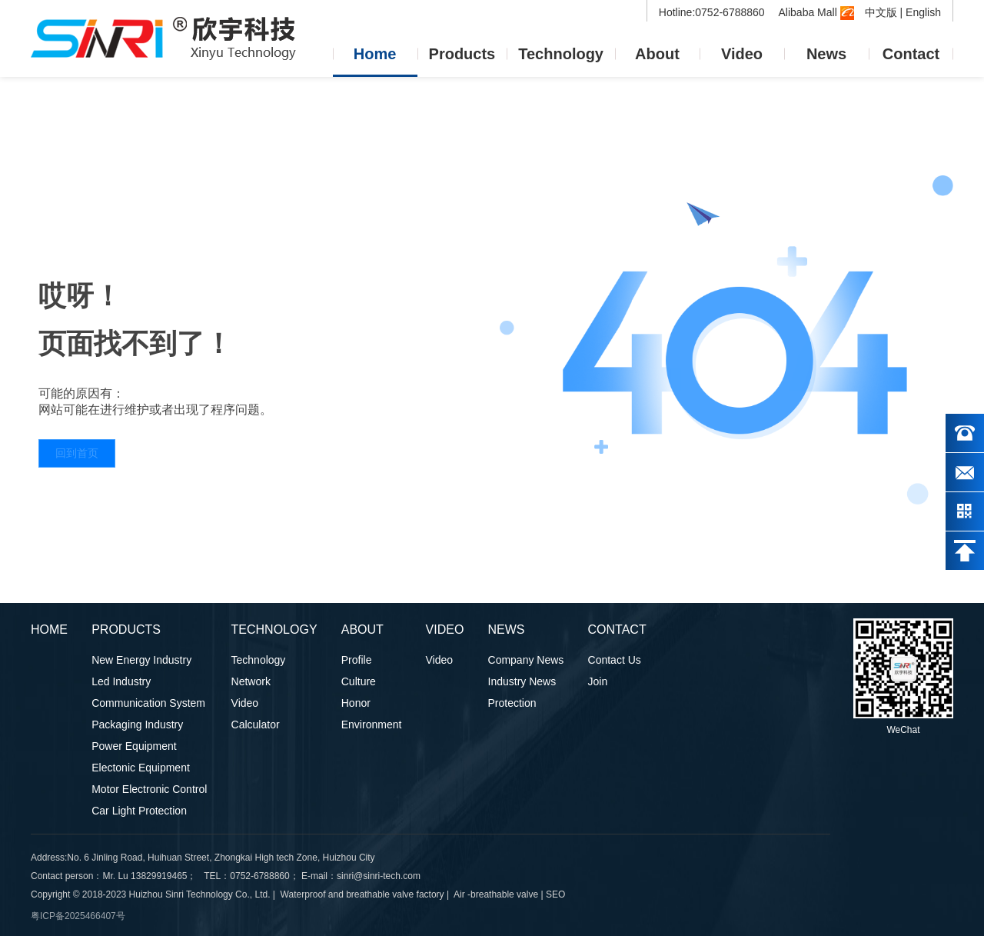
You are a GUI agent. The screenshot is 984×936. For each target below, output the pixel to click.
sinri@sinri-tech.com (380, 876)
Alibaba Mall (816, 12)
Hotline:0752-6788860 (713, 12)
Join (598, 681)
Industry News (522, 681)
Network (251, 681)
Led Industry (121, 681)
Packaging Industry (137, 724)
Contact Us (614, 660)
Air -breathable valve (496, 894)
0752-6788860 (259, 876)
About (657, 53)
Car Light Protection (139, 810)
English (923, 12)
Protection (512, 703)
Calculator (255, 724)
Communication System (148, 703)
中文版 (881, 12)
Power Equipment (134, 746)
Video (742, 53)
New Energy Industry (141, 660)
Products (462, 53)
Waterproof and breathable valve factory (362, 894)
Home (375, 53)
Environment (371, 724)
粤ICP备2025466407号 (78, 916)
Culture (358, 681)
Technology (560, 53)
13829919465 (159, 876)
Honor (356, 703)
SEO (555, 894)
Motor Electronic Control (149, 789)
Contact (911, 53)
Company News (526, 660)
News (826, 53)
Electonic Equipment (140, 767)
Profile (356, 660)
